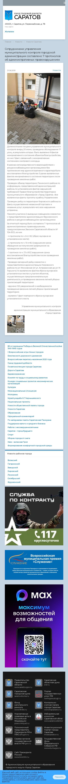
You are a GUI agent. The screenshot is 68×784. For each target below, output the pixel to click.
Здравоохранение (16, 374)
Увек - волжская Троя (18, 442)
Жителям (9, 32)
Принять (59, 777)
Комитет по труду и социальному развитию (28, 378)
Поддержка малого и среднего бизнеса (26, 424)
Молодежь (13, 394)
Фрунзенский (14, 482)
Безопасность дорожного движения (25, 356)
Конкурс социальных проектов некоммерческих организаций (30, 382)
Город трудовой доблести (20, 363)
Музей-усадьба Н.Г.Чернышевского (24, 398)
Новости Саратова (34, 42)
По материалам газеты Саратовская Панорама (29, 420)
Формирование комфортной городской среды (30, 445)
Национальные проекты (19, 402)
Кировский (13, 471)
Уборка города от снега (19, 438)
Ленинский (13, 475)
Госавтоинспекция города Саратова (24, 367)
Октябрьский (14, 478)
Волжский (12, 460)
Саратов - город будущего (20, 431)
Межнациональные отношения (22, 391)
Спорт (10, 435)
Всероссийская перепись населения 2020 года (30, 359)
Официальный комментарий (21, 416)
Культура (12, 387)
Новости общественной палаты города (26, 405)
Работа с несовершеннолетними (23, 427)
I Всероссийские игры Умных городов (25, 352)
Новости (18, 42)
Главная (8, 42)
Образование (14, 413)
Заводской (13, 467)
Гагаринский (14, 464)
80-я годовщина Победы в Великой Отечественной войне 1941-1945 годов (35, 347)
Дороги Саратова (16, 370)
